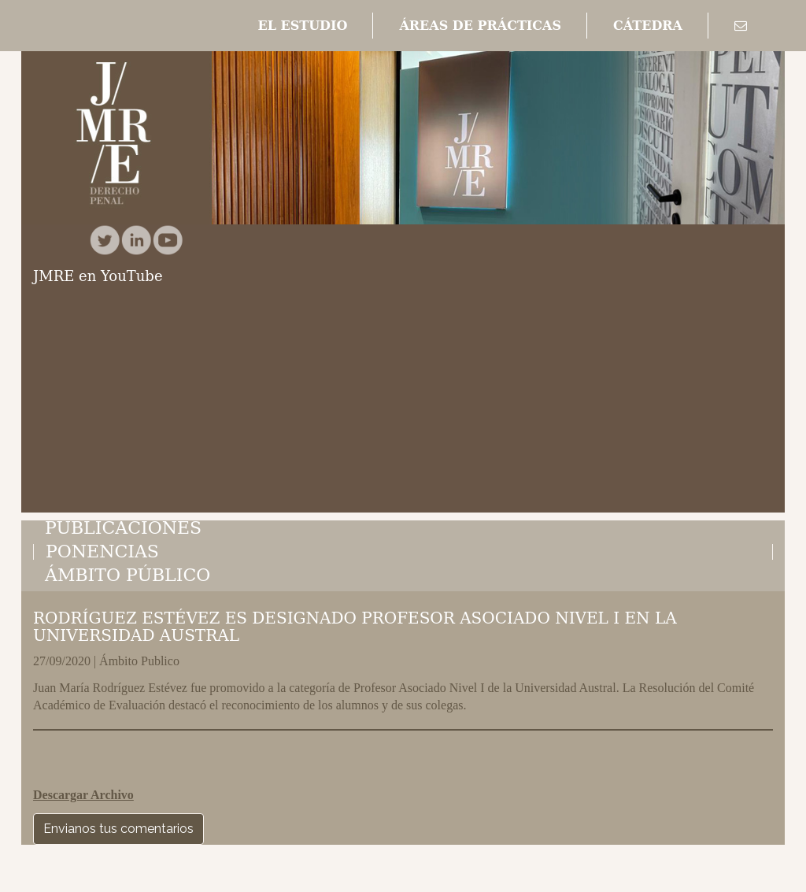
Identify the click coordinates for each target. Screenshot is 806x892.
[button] (302, 26)
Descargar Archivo (83, 794)
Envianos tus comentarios (118, 828)
